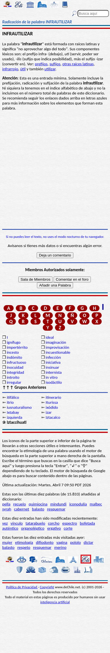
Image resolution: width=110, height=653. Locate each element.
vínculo (17, 523)
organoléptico (32, 528)
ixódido (52, 407)
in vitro (52, 377)
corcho (53, 523)
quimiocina (38, 504)
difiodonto (45, 542)
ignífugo (13, 342)
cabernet (21, 509)
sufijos (54, 63)
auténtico (10, 528)
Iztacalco (53, 417)
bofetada (87, 523)
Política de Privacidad (22, 587)
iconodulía (78, 504)
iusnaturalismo (19, 407)
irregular (14, 382)
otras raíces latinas (78, 63)
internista (54, 372)
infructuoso (16, 362)
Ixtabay (13, 412)
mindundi (58, 504)
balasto (38, 509)
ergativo (54, 528)
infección (53, 357)
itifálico (13, 397)
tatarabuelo (35, 523)
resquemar (56, 509)
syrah (6, 509)
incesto (13, 352)
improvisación (57, 347)
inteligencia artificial (55, 602)
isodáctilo (54, 382)
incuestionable (58, 352)
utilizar (50, 68)
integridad (15, 372)
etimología (24, 542)
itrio (10, 402)
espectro (69, 523)
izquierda (14, 417)
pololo (75, 542)
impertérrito (17, 347)
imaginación (56, 342)
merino (60, 547)
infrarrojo (10, 68)
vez (5, 523)
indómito (14, 357)
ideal (50, 337)
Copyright (47, 587)
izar (49, 412)
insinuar (52, 367)
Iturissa (52, 402)
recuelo (19, 504)
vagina (61, 542)
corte (68, 528)
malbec (96, 504)
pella (6, 504)
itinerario (53, 397)
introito (13, 377)
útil (23, 68)
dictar (88, 542)
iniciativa (53, 362)
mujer (7, 542)
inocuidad (15, 367)
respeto (23, 547)
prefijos (41, 63)
